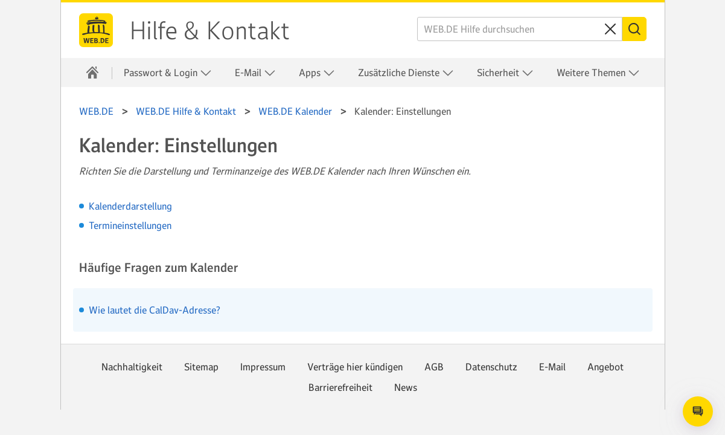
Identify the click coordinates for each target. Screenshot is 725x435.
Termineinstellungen (130, 225)
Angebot (605, 367)
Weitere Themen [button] (598, 72)
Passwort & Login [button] (168, 72)
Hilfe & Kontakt (210, 31)
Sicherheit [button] (505, 72)
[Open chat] (698, 411)
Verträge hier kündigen (355, 367)
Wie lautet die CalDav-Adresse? (154, 310)
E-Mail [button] (255, 72)
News (405, 387)
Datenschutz (491, 367)
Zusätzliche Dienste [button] (406, 72)
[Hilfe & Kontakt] (92, 72)
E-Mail (552, 367)
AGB (434, 367)
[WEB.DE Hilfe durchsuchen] (519, 29)
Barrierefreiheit (340, 387)
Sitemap (201, 367)
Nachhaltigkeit (131, 367)
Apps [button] (317, 72)
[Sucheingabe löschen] (610, 29)
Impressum (263, 367)
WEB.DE (96, 30)
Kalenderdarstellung (130, 206)
